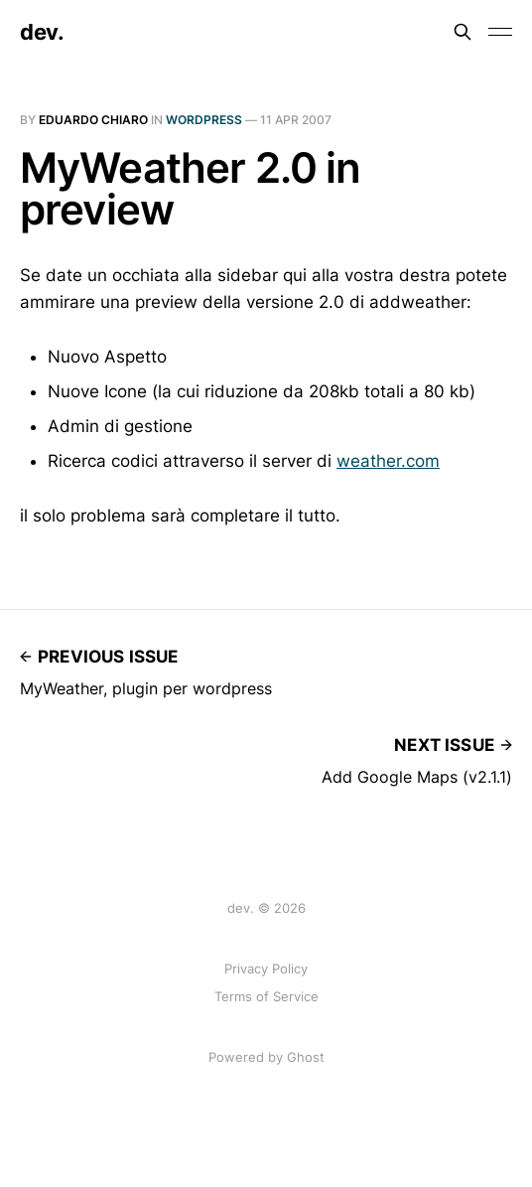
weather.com (388, 461)
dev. (42, 32)
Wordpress (204, 119)
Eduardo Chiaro (93, 119)
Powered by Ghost (266, 1057)
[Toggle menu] (500, 32)
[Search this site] (462, 32)
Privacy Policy (266, 968)
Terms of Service (266, 996)
